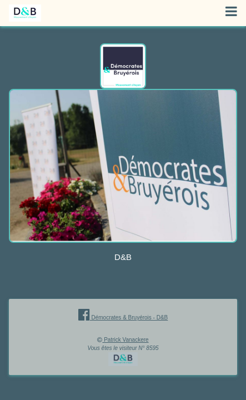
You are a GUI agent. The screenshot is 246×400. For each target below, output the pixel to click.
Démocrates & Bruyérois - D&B (123, 317)
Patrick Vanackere (125, 340)
